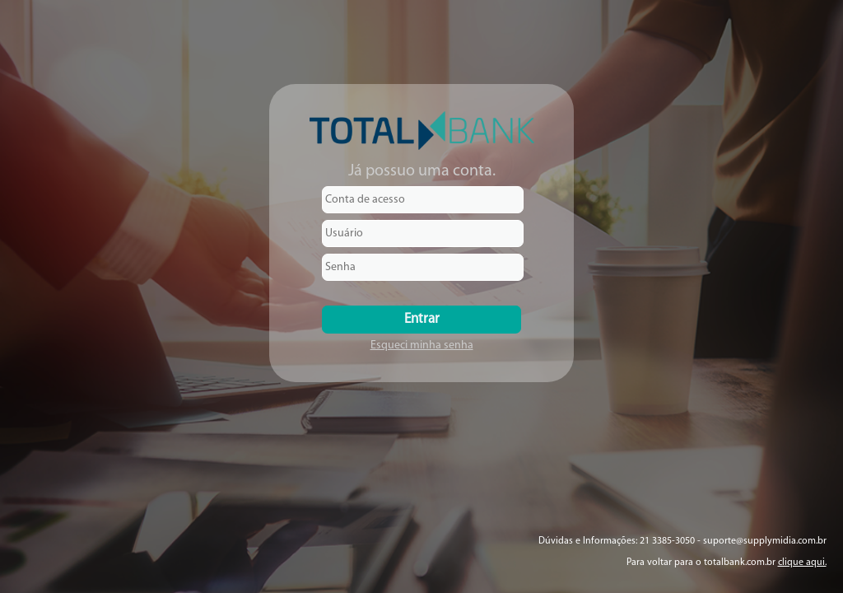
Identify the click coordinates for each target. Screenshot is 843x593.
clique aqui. (802, 562)
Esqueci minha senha (421, 345)
